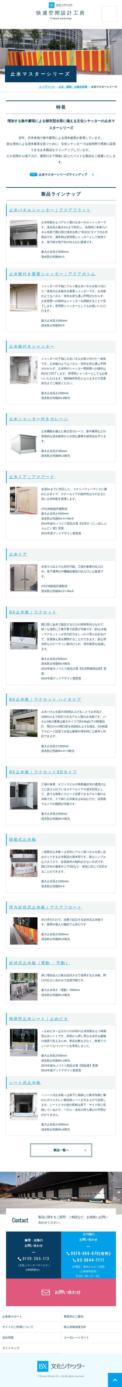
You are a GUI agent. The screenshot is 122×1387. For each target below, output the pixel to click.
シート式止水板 (25, 1083)
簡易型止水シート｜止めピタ (38, 1019)
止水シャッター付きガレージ (38, 419)
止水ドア (18, 554)
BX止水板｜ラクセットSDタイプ (43, 772)
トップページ (47, 86)
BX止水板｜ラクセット (33, 612)
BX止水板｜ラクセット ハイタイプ (45, 699)
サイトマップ (10, 1348)
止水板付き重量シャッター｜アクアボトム (52, 274)
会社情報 (8, 1337)
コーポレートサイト (76, 1337)
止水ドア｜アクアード (32, 477)
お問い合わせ (68, 1292)
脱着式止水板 (22, 839)
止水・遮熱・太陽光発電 (73, 86)
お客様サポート (12, 1316)
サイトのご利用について (17, 1327)
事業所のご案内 (73, 1316)
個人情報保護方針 (75, 1327)
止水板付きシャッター (32, 346)
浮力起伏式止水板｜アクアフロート (45, 907)
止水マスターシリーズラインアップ (58, 174)
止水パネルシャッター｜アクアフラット (50, 210)
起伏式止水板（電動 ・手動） (39, 963)
